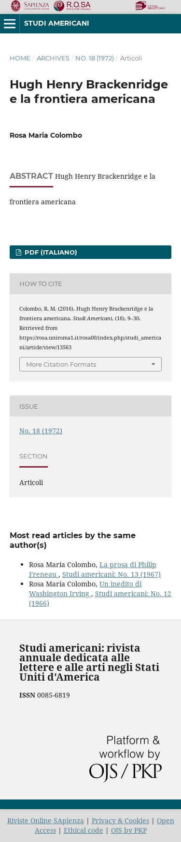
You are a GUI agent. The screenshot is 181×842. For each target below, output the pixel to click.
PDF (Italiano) (50, 252)
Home (20, 58)
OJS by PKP (129, 830)
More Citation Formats (61, 364)
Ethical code (83, 830)
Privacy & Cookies (120, 820)
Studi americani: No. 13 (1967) (111, 574)
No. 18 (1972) (94, 58)
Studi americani (56, 23)
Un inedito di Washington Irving (85, 588)
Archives (53, 58)
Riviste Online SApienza (45, 820)
